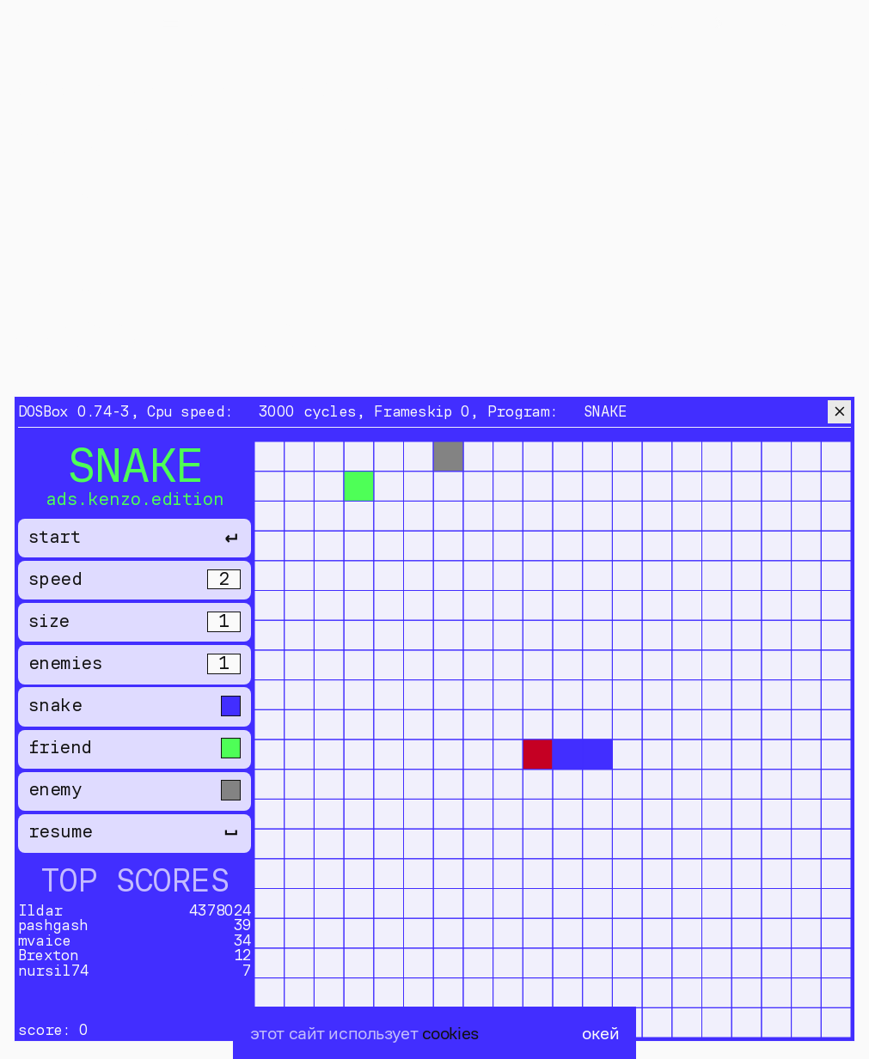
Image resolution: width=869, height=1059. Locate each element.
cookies (450, 1033)
